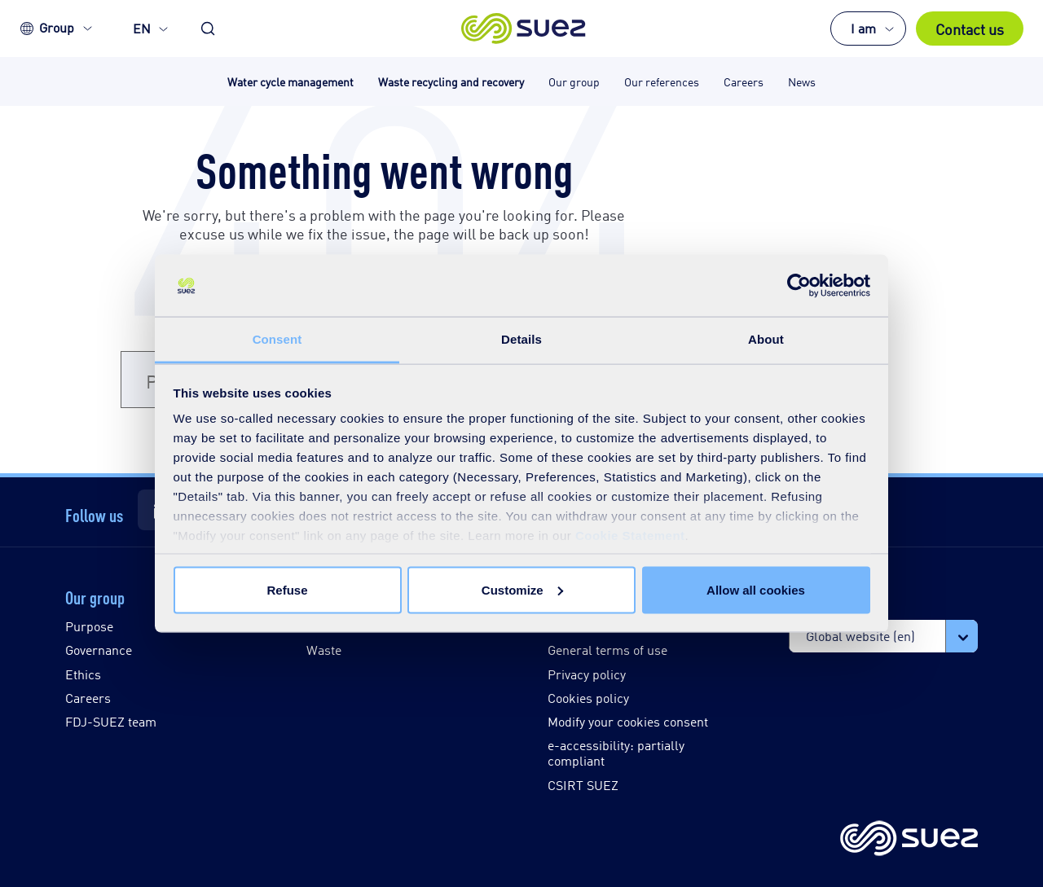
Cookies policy (588, 697)
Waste (323, 649)
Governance (98, 649)
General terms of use (607, 649)
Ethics (83, 674)
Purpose (89, 626)
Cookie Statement (630, 535)
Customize (522, 589)
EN (142, 28)
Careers (88, 697)
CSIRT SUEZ (583, 784)
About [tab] (766, 339)
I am (863, 28)
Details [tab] (521, 339)
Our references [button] (661, 81)
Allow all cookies (755, 589)
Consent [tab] (277, 339)
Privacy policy (587, 674)
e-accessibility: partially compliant (616, 752)
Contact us (969, 28)
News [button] (802, 81)
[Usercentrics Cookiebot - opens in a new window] (799, 286)
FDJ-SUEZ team (110, 721)
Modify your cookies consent (628, 721)
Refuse (286, 589)
